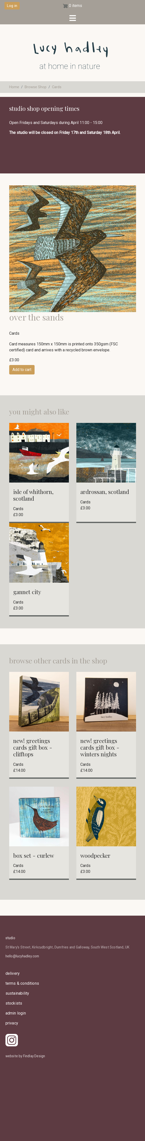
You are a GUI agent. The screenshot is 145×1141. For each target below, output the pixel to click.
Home (14, 87)
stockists (13, 1003)
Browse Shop (36, 87)
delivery (12, 973)
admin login (15, 1013)
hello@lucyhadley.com (22, 956)
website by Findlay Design (25, 1056)
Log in (12, 5)
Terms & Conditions (22, 983)
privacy (11, 1023)
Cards (56, 87)
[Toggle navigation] (72, 18)
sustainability (17, 993)
